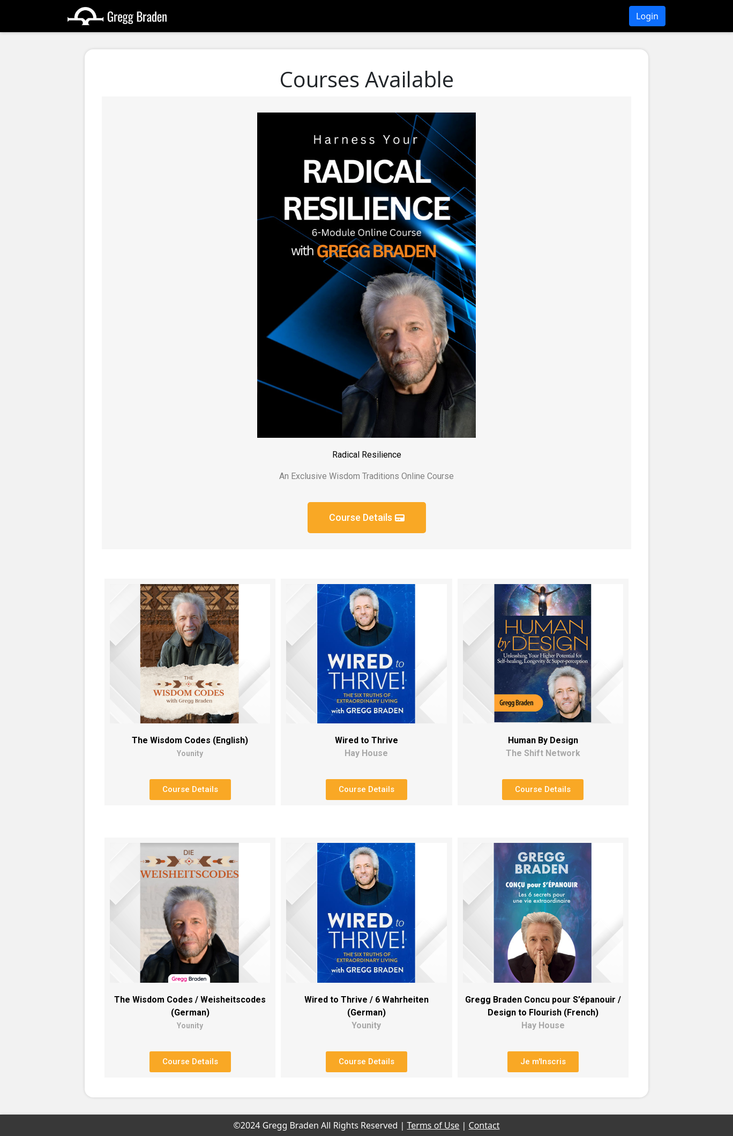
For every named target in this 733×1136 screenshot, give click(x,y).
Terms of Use (433, 1125)
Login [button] (647, 16)
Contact (484, 1125)
